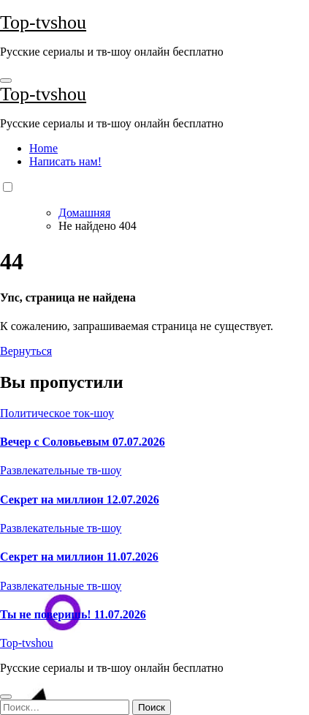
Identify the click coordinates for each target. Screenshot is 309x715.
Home (43, 148)
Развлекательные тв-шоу (60, 470)
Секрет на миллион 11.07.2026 (79, 556)
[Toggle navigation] (6, 80)
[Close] (6, 697)
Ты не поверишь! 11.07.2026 (73, 614)
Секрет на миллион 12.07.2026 (79, 499)
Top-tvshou (43, 22)
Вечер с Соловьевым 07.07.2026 (82, 441)
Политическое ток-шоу (57, 413)
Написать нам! (65, 161)
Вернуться (26, 351)
